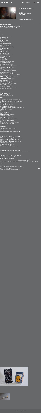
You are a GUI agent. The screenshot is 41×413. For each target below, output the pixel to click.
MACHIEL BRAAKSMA (6, 3)
